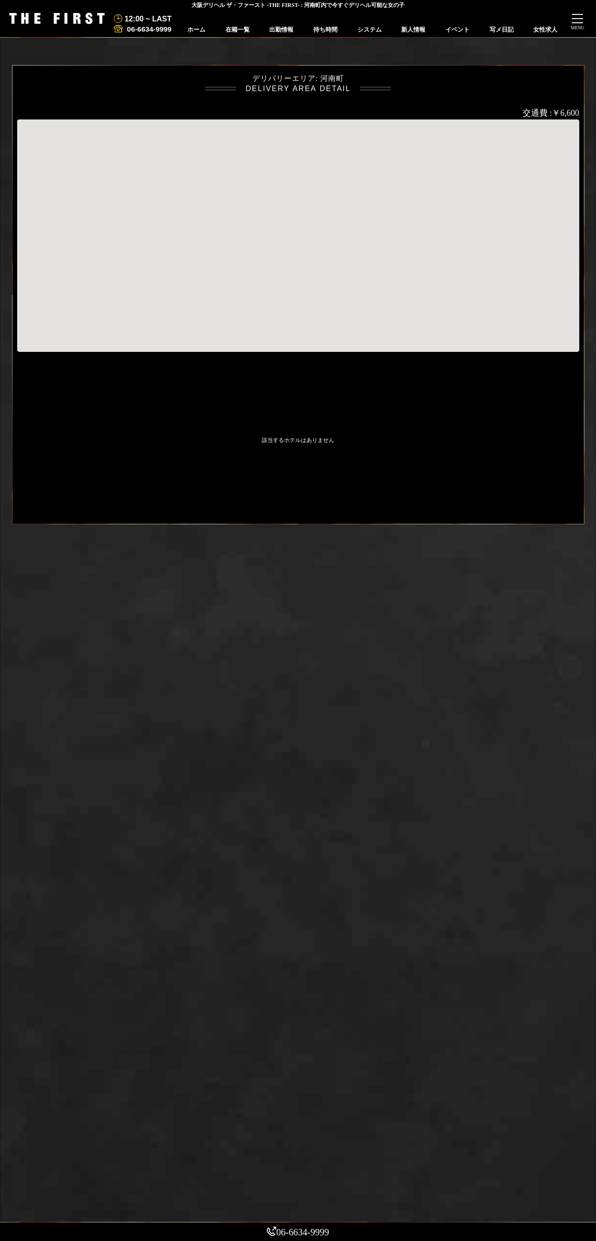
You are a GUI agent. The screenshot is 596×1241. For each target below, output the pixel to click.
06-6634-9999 (148, 29)
